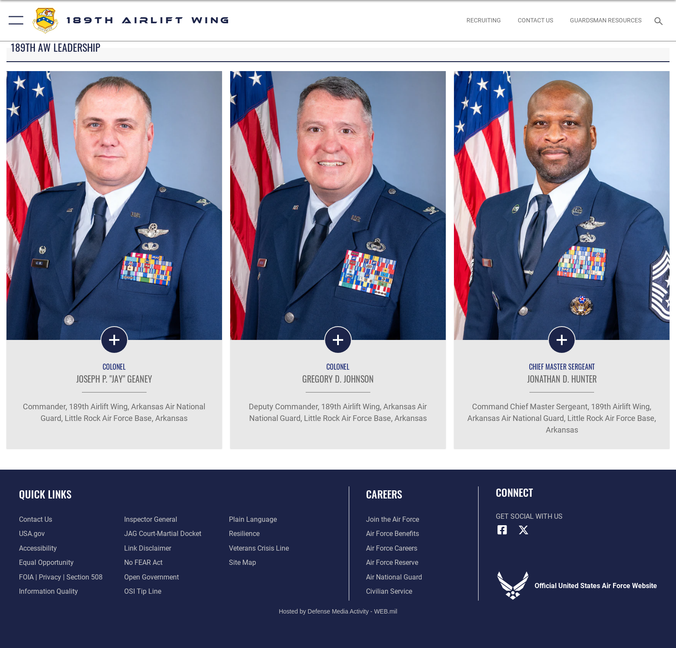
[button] (14, 20)
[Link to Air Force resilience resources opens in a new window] (244, 534)
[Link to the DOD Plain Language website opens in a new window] (253, 519)
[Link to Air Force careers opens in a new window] (391, 548)
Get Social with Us (529, 516)
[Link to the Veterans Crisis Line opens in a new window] (259, 548)
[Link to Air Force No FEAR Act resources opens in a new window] (143, 562)
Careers (384, 494)
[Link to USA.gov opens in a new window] (32, 534)
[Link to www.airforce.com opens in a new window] (392, 519)
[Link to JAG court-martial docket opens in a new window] (162, 534)
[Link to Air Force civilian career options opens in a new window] (389, 591)
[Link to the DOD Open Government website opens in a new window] (151, 577)
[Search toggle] (659, 20)
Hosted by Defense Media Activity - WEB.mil (338, 611)
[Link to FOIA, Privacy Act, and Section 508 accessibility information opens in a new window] (61, 577)
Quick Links (45, 494)
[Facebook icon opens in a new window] (502, 529)
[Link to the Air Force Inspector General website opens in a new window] (150, 519)
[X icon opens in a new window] (523, 529)
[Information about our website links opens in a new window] (147, 548)
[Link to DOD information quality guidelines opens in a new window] (48, 591)
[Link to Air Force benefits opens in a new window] (392, 534)
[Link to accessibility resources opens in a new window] (38, 548)
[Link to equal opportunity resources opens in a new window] (46, 562)
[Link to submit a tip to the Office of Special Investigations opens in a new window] (142, 591)
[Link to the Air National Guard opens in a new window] (394, 577)
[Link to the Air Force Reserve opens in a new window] (392, 562)
